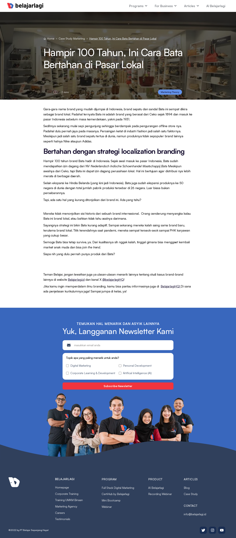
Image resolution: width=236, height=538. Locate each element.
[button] (138, 6)
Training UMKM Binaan (69, 500)
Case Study (191, 494)
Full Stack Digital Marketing (118, 488)
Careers (60, 513)
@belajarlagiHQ (113, 279)
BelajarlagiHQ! (171, 286)
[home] (25, 6)
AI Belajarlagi (215, 6)
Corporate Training (66, 494)
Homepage (62, 487)
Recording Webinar (160, 494)
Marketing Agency (66, 506)
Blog (187, 488)
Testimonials (62, 519)
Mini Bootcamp (111, 500)
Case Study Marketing (72, 38)
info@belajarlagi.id (195, 514)
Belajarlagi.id (76, 279)
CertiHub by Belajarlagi (115, 494)
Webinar (107, 507)
